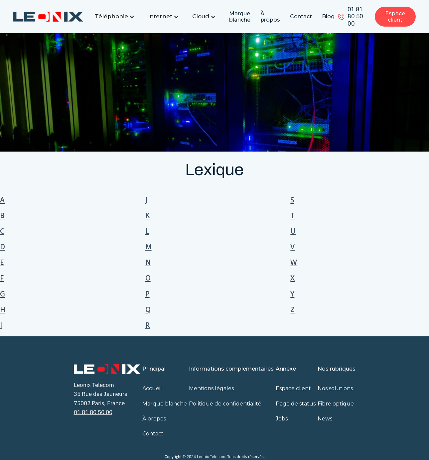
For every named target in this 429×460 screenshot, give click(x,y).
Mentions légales (211, 388)
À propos (270, 16)
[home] (48, 17)
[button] (114, 16)
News (325, 418)
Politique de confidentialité (225, 404)
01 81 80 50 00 (355, 16)
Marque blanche (239, 16)
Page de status (296, 404)
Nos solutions (335, 388)
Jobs (282, 418)
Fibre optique (336, 404)
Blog (328, 16)
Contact (301, 16)
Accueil (152, 388)
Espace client (395, 16)
